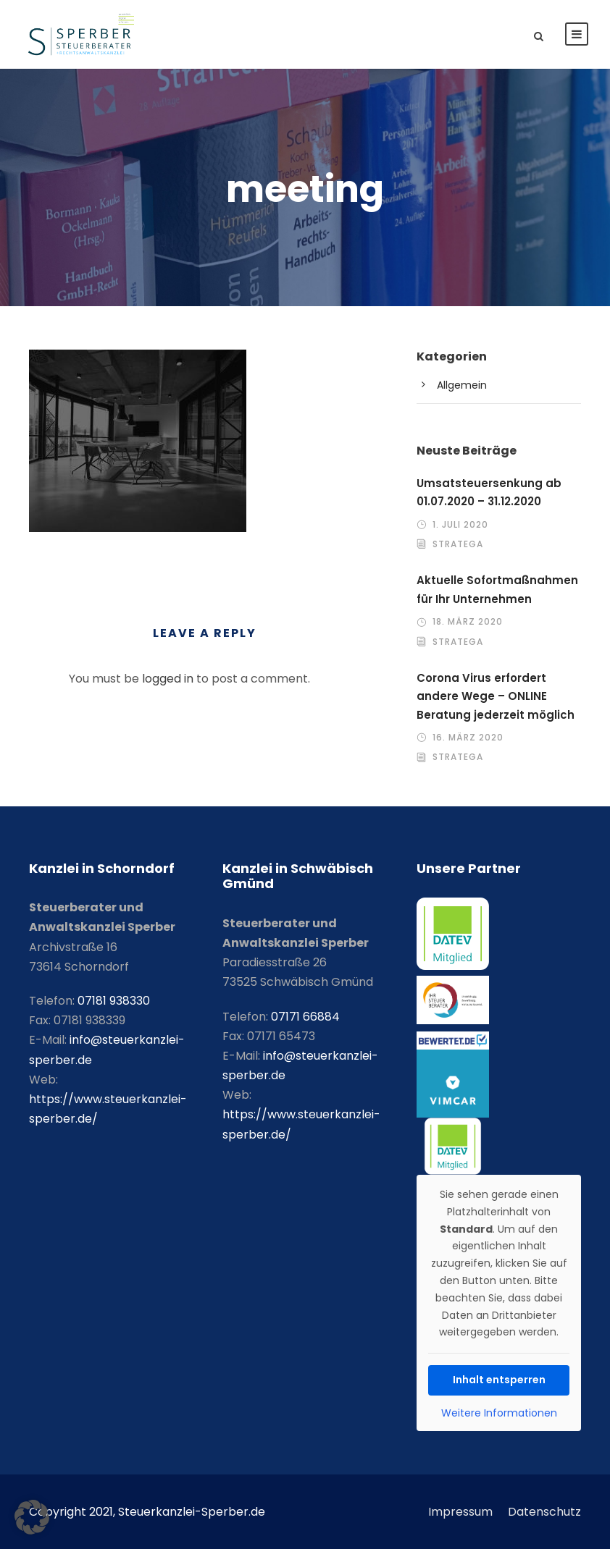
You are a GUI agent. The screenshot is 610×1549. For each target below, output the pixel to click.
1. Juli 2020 (460, 524)
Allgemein (462, 385)
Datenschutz (544, 1511)
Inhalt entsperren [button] (498, 1379)
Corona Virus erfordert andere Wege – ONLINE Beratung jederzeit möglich (496, 696)
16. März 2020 (468, 737)
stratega (458, 544)
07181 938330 (114, 1000)
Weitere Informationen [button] (498, 1412)
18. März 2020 (468, 621)
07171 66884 (305, 1016)
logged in (167, 678)
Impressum (460, 1511)
